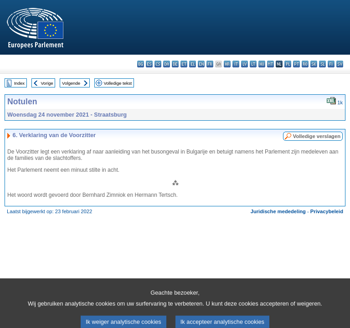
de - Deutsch (175, 64)
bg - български (140, 64)
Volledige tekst (117, 83)
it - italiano (235, 64)
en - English (201, 64)
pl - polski (287, 64)
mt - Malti (270, 64)
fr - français (209, 64)
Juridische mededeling (278, 211)
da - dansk (166, 64)
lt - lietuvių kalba (253, 64)
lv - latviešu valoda (244, 64)
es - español (149, 64)
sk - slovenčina (313, 64)
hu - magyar (261, 64)
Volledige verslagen (316, 136)
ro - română (305, 64)
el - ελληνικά (192, 64)
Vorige (47, 83)
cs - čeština (157, 64)
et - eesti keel (183, 64)
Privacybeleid (326, 211)
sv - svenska (339, 64)
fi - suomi (331, 64)
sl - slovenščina (322, 64)
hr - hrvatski (227, 64)
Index (19, 83)
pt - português (296, 64)
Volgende (71, 83)
